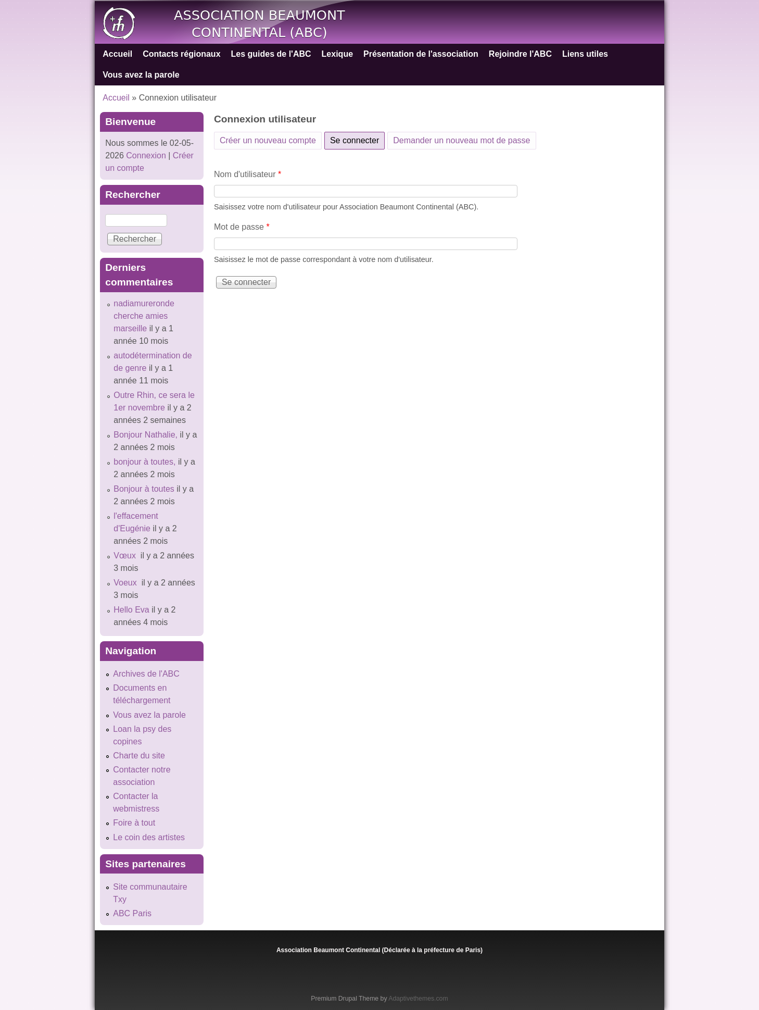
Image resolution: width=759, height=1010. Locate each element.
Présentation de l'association (420, 53)
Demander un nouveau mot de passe (461, 140)
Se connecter (357, 138)
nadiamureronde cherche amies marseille (143, 316)
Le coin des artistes (149, 837)
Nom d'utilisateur (247, 174)
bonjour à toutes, (144, 461)
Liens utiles (585, 53)
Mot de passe (242, 226)
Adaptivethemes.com (418, 998)
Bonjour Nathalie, (145, 434)
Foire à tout (134, 822)
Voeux (126, 582)
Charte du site (139, 755)
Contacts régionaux (181, 53)
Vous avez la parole (141, 74)
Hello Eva (131, 609)
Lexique (337, 53)
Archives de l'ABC (146, 673)
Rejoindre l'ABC (520, 53)
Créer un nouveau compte (268, 140)
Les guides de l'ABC (271, 53)
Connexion (145, 155)
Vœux (125, 555)
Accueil (117, 53)
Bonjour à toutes (143, 488)
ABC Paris (132, 913)
